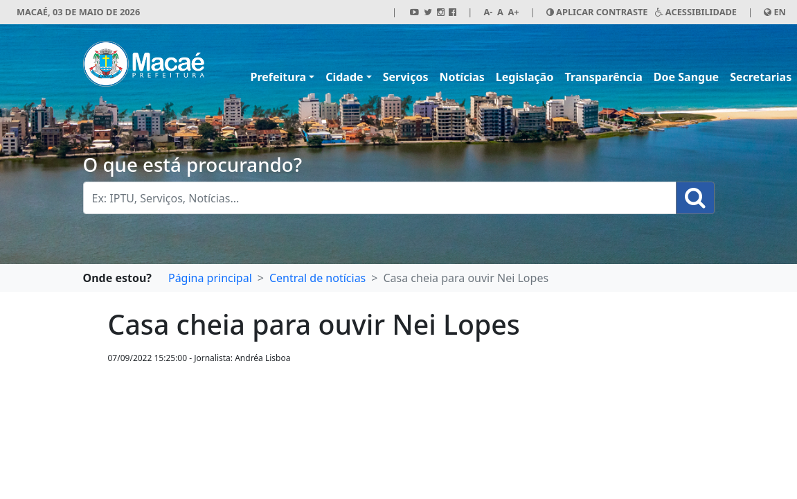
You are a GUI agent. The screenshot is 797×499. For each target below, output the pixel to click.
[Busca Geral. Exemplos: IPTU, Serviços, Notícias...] (380, 198)
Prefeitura (279, 77)
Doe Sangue (686, 77)
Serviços (406, 77)
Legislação (525, 77)
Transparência (603, 77)
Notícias (461, 77)
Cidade (344, 77)
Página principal (210, 278)
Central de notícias (317, 278)
